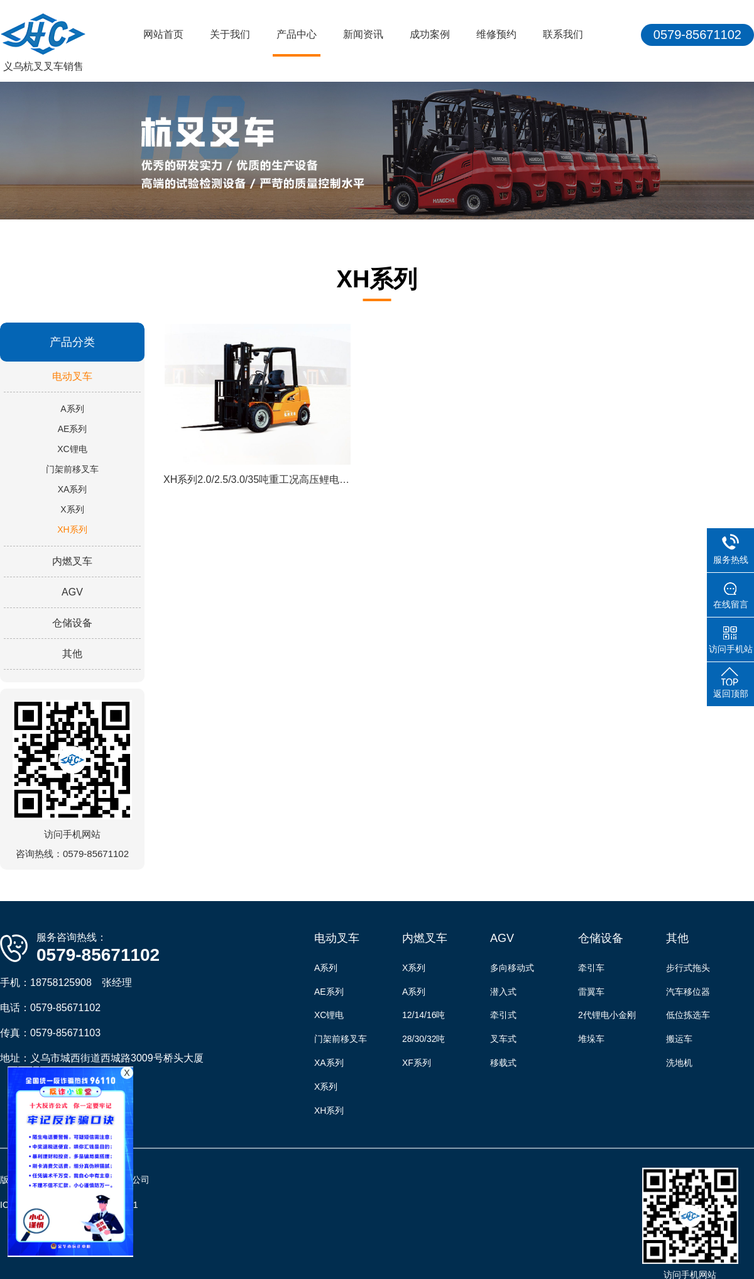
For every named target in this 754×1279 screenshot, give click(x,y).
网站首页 (163, 34)
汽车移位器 (688, 992)
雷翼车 (591, 992)
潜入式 (503, 992)
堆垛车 (591, 1039)
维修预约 (496, 34)
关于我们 (230, 34)
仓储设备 (72, 622)
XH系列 (72, 529)
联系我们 (563, 34)
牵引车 (591, 968)
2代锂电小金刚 (607, 1015)
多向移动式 (512, 968)
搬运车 (679, 1039)
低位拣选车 (688, 1015)
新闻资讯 (363, 34)
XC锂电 (72, 449)
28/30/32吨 (423, 1039)
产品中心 (296, 34)
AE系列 (72, 429)
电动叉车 (72, 376)
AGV (72, 592)
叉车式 (503, 1039)
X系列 (72, 509)
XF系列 (416, 1063)
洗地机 (679, 1063)
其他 (72, 653)
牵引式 (503, 1015)
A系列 (72, 409)
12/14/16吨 (423, 1015)
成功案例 (430, 34)
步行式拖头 (688, 968)
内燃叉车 (72, 561)
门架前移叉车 (72, 469)
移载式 (503, 1063)
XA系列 (72, 489)
